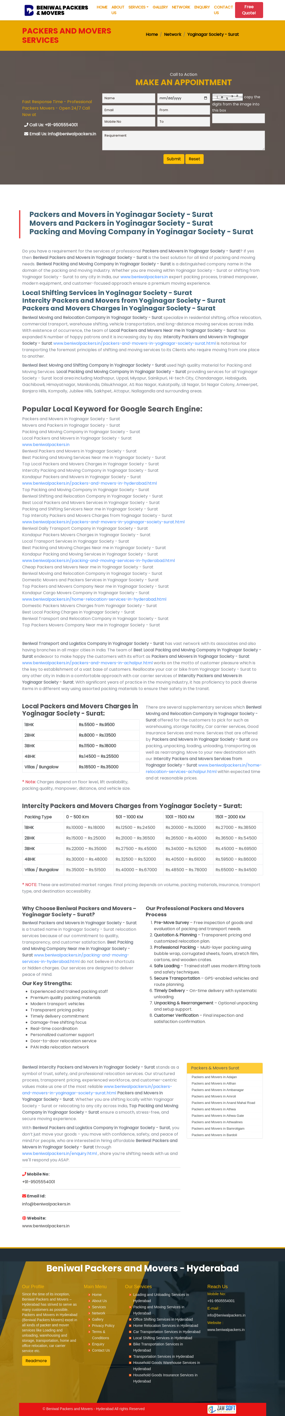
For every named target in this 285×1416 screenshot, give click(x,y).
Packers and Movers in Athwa (214, 1123)
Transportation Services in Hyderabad (163, 1356)
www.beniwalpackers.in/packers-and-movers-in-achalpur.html (87, 676)
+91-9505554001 (38, 1195)
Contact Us (223, 10)
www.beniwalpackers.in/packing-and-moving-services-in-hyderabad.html (98, 574)
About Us (117, 10)
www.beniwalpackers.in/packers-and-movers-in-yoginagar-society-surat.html (134, 357)
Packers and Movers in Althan (214, 1097)
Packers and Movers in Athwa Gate (218, 1129)
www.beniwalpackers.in (144, 290)
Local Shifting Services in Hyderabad (162, 1338)
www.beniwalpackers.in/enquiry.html (59, 1167)
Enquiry (202, 7)
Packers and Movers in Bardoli (214, 1148)
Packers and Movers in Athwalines (217, 1135)
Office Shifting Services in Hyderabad (163, 1319)
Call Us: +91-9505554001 (51, 127)
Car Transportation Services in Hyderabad (166, 1332)
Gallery (160, 7)
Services (136, 7)
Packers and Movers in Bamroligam (218, 1142)
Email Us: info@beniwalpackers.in (60, 136)
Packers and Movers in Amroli (214, 1110)
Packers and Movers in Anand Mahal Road (223, 1116)
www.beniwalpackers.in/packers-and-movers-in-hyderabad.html (89, 497)
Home (102, 7)
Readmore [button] (36, 1361)
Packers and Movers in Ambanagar (218, 1103)
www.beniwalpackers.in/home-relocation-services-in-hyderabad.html (94, 613)
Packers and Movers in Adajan (214, 1090)
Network (181, 7)
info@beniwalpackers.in (46, 1217)
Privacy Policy (103, 1325)
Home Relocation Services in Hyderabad (165, 1325)
